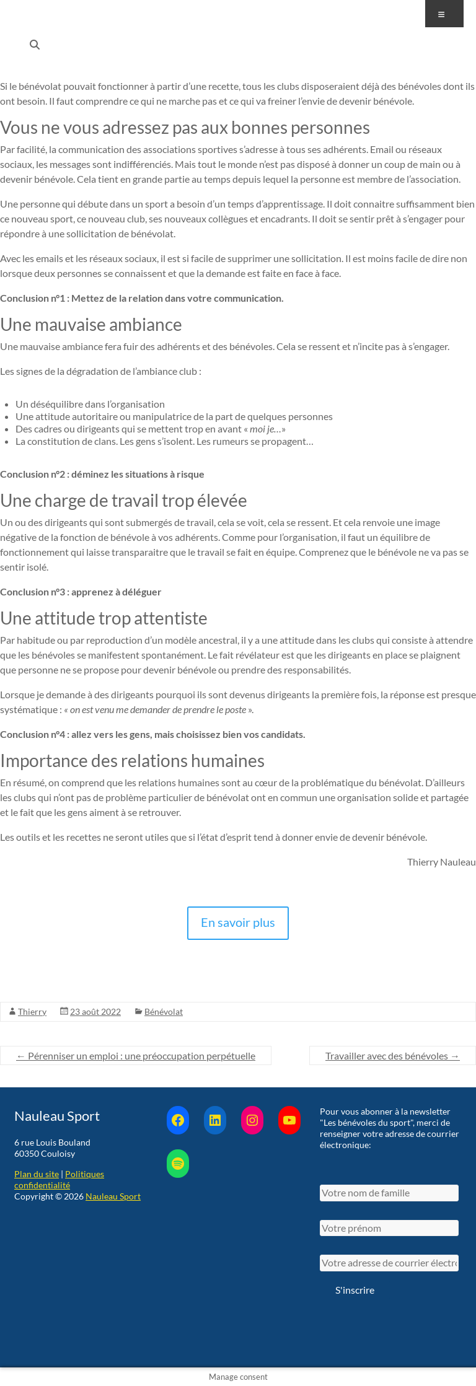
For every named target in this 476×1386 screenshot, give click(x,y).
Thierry (32, 1011)
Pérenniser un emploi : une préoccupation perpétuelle (135, 1055)
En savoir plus (238, 921)
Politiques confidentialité (59, 1179)
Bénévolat (163, 1011)
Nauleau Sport (113, 1196)
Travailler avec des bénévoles (392, 1055)
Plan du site (36, 1174)
